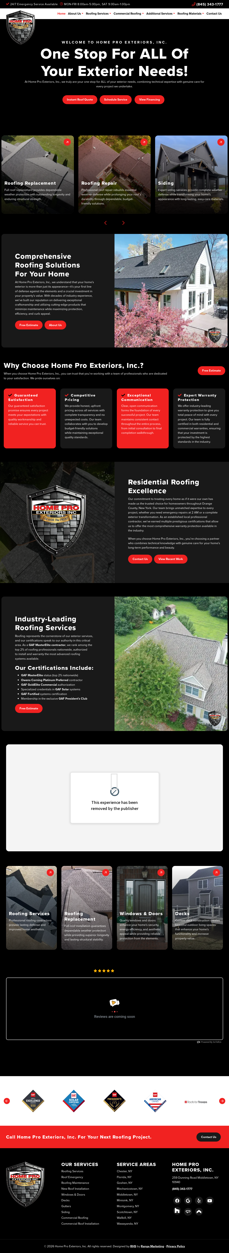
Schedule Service (115, 99)
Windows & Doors (73, 1194)
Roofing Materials (189, 13)
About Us (74, 13)
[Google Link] (188, 1201)
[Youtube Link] (210, 1201)
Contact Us (214, 13)
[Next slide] (123, 222)
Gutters (66, 1206)
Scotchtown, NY (127, 1212)
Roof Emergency (72, 1177)
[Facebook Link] (177, 1201)
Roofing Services (97, 13)
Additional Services (159, 13)
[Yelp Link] (199, 1201)
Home (61, 13)
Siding (65, 1212)
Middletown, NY (127, 1194)
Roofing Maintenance (75, 1183)
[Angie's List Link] (188, 1212)
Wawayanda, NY (127, 1223)
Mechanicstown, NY (130, 1188)
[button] (37, 174)
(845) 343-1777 (207, 4)
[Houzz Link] (177, 1211)
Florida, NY (124, 1177)
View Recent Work (171, 559)
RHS (133, 1246)
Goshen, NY (125, 1183)
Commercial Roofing (127, 13)
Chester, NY (124, 1171)
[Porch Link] (199, 1212)
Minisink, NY (125, 1200)
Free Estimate (29, 325)
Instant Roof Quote (80, 99)
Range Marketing (152, 1246)
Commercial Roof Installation (80, 1223)
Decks (65, 1200)
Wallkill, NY (124, 1218)
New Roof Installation (75, 1188)
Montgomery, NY (128, 1206)
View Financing (149, 99)
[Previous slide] (105, 222)
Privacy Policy (175, 1246)
